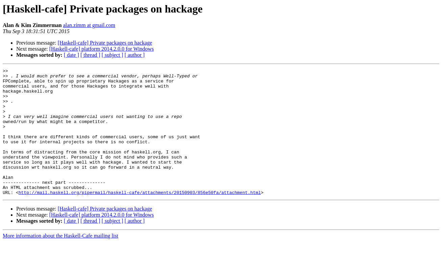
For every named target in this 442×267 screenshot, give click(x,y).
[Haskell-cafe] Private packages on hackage (105, 43)
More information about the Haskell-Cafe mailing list (60, 261)
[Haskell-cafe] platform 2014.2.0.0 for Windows (101, 49)
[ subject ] (112, 55)
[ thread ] (90, 55)
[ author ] (135, 55)
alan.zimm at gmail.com (89, 25)
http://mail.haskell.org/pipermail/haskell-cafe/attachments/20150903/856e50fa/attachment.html (140, 218)
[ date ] (71, 55)
